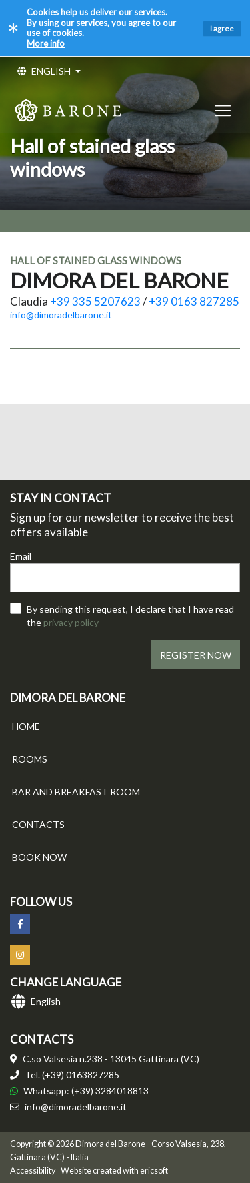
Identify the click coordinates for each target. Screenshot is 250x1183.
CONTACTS (38, 824)
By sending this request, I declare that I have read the (130, 615)
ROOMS (29, 759)
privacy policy (71, 622)
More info (46, 43)
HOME (26, 726)
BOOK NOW (39, 857)
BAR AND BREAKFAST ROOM (76, 791)
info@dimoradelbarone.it (61, 314)
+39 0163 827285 (194, 301)
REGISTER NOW (195, 655)
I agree (222, 28)
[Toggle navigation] (222, 110)
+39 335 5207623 (95, 301)
